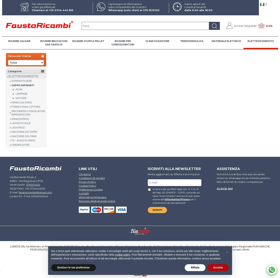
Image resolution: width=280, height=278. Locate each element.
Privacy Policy (87, 181)
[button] (227, 252)
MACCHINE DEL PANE (24, 136)
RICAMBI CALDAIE (19, 41)
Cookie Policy (87, 185)
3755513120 (32, 184)
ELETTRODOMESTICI (261, 41)
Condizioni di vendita (92, 178)
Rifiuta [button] (195, 267)
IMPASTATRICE (20, 119)
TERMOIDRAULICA (191, 41)
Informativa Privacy (169, 199)
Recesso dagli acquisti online (97, 200)
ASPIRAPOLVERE (21, 80)
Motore (21, 98)
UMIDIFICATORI (20, 144)
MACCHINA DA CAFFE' (24, 131)
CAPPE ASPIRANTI (22, 85)
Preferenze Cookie (91, 189)
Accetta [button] (218, 267)
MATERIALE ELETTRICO (226, 41)
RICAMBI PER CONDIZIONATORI (122, 43)
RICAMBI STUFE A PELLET (88, 41)
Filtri (19, 89)
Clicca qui (224, 188)
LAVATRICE (18, 127)
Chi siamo (85, 174)
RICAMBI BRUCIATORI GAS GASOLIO (53, 43)
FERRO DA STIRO (21, 102)
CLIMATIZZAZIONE (157, 41)
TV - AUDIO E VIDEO (23, 140)
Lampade (22, 93)
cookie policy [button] (122, 254)
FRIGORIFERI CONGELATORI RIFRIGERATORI (28, 113)
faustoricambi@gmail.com (35, 192)
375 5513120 (151, 10)
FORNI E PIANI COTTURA (25, 106)
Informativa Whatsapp (92, 196)
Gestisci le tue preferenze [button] (73, 267)
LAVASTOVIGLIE (21, 123)
